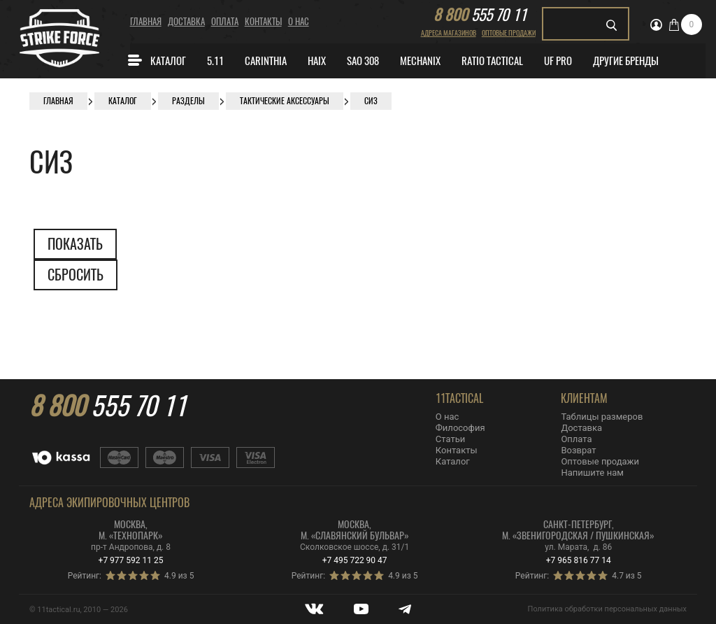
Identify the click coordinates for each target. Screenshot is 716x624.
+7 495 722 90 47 (354, 560)
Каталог (156, 60)
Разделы (188, 100)
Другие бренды (626, 61)
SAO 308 (363, 61)
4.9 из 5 (179, 576)
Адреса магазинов (448, 33)
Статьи (450, 439)
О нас (298, 21)
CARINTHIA (266, 61)
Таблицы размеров (602, 416)
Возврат (578, 450)
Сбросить (75, 274)
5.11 (215, 61)
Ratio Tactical (492, 61)
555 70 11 (480, 14)
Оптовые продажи (509, 33)
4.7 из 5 (626, 576)
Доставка (186, 21)
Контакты (263, 21)
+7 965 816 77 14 (578, 560)
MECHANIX (420, 61)
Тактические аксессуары (284, 100)
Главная (146, 21)
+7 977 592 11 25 (131, 560)
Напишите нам (592, 472)
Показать (75, 243)
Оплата (224, 21)
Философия (460, 428)
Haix (317, 61)
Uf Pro (558, 61)
